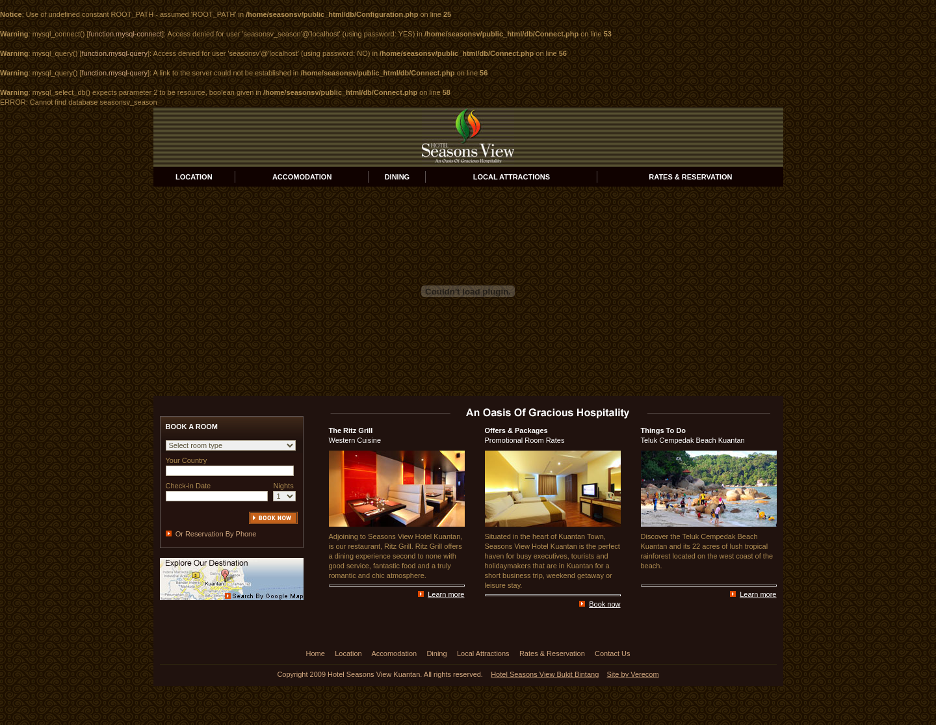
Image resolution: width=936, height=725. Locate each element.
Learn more (446, 594)
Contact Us (612, 653)
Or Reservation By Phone (216, 534)
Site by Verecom (633, 674)
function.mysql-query (115, 53)
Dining (436, 653)
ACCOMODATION (302, 177)
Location (348, 653)
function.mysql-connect (125, 34)
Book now (604, 604)
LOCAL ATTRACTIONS (511, 177)
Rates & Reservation (552, 653)
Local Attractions (483, 653)
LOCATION (194, 177)
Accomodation (394, 653)
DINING (397, 177)
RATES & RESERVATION (690, 177)
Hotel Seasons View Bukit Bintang (545, 674)
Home (315, 653)
